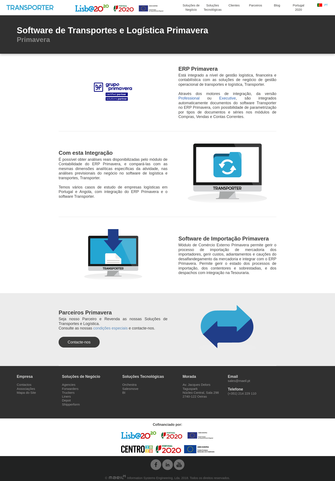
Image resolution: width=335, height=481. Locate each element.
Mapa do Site (26, 392)
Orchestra (129, 384)
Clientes (234, 5)
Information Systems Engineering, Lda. (144, 478)
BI (123, 392)
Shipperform (71, 404)
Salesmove (130, 389)
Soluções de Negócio (191, 7)
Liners (66, 396)
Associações (26, 389)
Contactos (24, 384)
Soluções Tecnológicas (212, 7)
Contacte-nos (79, 342)
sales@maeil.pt (239, 381)
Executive (227, 98)
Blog (277, 5)
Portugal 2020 (298, 7)
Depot (66, 400)
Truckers (68, 392)
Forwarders (70, 389)
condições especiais (110, 328)
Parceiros (255, 5)
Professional (189, 98)
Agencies (68, 384)
